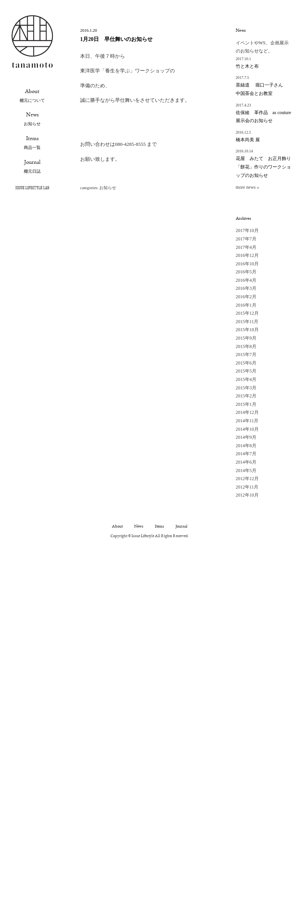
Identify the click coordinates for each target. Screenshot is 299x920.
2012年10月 (247, 495)
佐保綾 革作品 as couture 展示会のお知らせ (263, 117)
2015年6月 (246, 363)
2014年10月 (247, 429)
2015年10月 (247, 329)
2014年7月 (246, 453)
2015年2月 (246, 396)
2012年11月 (247, 487)
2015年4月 (246, 379)
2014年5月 (246, 470)
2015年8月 (246, 346)
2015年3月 (246, 388)
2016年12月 (247, 255)
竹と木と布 (247, 66)
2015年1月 (246, 404)
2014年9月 (246, 437)
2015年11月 (247, 321)
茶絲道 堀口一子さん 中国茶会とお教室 (262, 89)
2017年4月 (246, 247)
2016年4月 (246, 280)
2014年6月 (246, 462)
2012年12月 (247, 478)
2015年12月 (247, 313)
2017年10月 (247, 230)
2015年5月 (246, 371)
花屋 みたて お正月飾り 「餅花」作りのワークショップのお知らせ (263, 167)
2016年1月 (246, 305)
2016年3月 (246, 288)
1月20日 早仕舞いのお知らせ (116, 39)
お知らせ (107, 187)
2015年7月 (246, 354)
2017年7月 (246, 239)
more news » (247, 187)
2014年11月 (247, 420)
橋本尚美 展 (248, 139)
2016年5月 (246, 272)
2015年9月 (246, 338)
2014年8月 (246, 445)
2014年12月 (247, 412)
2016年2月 (246, 296)
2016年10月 (247, 263)
